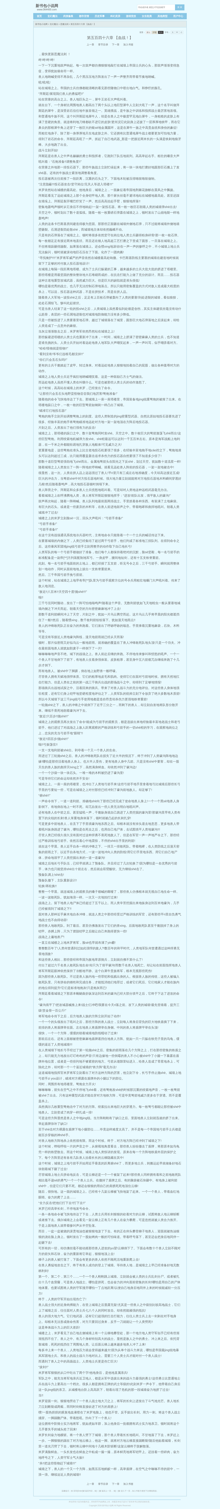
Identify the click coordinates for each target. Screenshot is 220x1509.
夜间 (161, 32)
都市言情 (84, 16)
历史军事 (100, 16)
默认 (148, 32)
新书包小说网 (41, 24)
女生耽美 (147, 16)
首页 (39, 16)
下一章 (115, 44)
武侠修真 (68, 16)
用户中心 (178, 16)
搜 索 (179, 7)
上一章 (90, 44)
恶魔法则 (64, 24)
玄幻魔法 (52, 16)
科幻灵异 (115, 16)
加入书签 (128, 44)
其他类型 (162, 16)
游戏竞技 (131, 16)
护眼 (155, 32)
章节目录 (103, 44)
